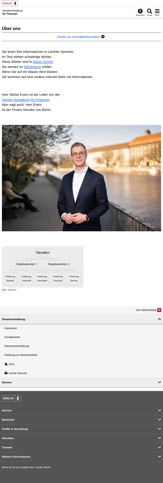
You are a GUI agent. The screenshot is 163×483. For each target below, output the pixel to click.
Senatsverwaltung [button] (13, 319)
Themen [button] (7, 447)
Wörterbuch (32, 67)
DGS (9, 364)
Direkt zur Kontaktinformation (81, 37)
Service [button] (7, 382)
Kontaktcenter (12, 337)
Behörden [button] (8, 419)
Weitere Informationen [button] (16, 456)
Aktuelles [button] (8, 438)
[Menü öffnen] (157, 12)
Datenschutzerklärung (16, 346)
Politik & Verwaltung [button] (15, 429)
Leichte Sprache (15, 373)
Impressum (10, 328)
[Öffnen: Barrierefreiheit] (140, 12)
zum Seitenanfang (146, 310)
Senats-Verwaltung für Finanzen (26, 99)
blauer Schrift (43, 61)
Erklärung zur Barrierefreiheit (20, 355)
